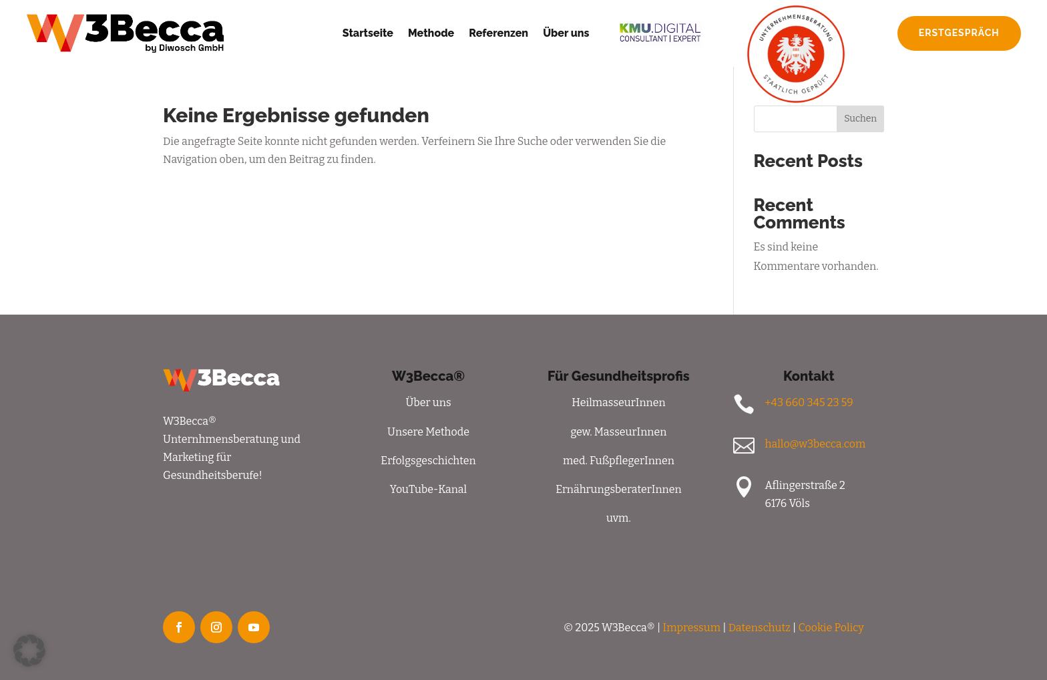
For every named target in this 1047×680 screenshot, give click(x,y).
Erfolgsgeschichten (428, 460)
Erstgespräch (959, 32)
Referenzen (498, 33)
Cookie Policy (831, 627)
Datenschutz (759, 627)
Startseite (368, 33)
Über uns (566, 33)
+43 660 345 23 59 (809, 402)
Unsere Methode (428, 432)
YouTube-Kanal (428, 489)
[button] (29, 650)
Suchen (860, 118)
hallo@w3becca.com (815, 444)
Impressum (691, 627)
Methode (431, 33)
